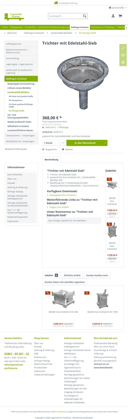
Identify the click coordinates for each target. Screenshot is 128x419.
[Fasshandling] (30, 27)
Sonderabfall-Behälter (18, 92)
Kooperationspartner (17, 217)
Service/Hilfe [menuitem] (116, 7)
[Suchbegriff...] (68, 16)
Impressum (13, 221)
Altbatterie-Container (18, 126)
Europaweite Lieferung (60, 3)
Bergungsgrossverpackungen (21, 83)
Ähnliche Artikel (72, 275)
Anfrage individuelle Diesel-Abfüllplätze (77, 352)
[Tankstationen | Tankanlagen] (103, 27)
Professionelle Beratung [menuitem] (105, 343)
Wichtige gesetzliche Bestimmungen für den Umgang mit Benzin (75, 388)
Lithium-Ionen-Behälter (19, 88)
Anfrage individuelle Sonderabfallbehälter (17, 204)
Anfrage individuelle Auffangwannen (17, 197)
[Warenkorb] (120, 16)
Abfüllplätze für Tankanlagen (20, 141)
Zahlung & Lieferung (17, 187)
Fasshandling (12, 58)
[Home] (5, 27)
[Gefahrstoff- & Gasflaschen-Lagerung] (53, 27)
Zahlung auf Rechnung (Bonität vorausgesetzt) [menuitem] (105, 359)
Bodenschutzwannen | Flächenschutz (17, 51)
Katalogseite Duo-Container (61, 195)
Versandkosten (60, 411)
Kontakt (11, 183)
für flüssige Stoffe (16, 110)
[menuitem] (68, 16)
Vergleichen (49, 149)
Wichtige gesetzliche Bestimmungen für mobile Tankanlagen (77, 378)
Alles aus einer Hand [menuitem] (104, 346)
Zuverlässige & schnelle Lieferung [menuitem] (105, 352)
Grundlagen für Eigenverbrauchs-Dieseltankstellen (72, 367)
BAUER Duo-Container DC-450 (112, 201)
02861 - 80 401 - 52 (16, 354)
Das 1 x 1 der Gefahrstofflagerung (17, 211)
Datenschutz (40, 357)
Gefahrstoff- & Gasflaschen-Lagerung (19, 71)
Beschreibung (51, 159)
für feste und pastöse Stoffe (21, 96)
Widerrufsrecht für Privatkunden (43, 366)
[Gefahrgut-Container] (80, 27)
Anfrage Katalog (15, 191)
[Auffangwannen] (16, 27)
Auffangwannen (13, 43)
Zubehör (51, 275)
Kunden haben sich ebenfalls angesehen (65, 282)
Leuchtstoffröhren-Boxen (20, 130)
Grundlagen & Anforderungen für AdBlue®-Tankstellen (74, 399)
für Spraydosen (15, 100)
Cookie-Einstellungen (44, 374)
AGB (36, 353)
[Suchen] (85, 16)
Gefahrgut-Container (16, 78)
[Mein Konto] (113, 16)
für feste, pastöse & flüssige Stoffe (21, 105)
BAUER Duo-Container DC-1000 (112, 246)
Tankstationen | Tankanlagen (20, 135)
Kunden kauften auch (97, 275)
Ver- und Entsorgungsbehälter (17, 116)
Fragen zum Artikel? (58, 207)
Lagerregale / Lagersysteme (19, 64)
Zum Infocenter (14, 174)
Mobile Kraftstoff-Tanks (19, 121)
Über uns (11, 178)
